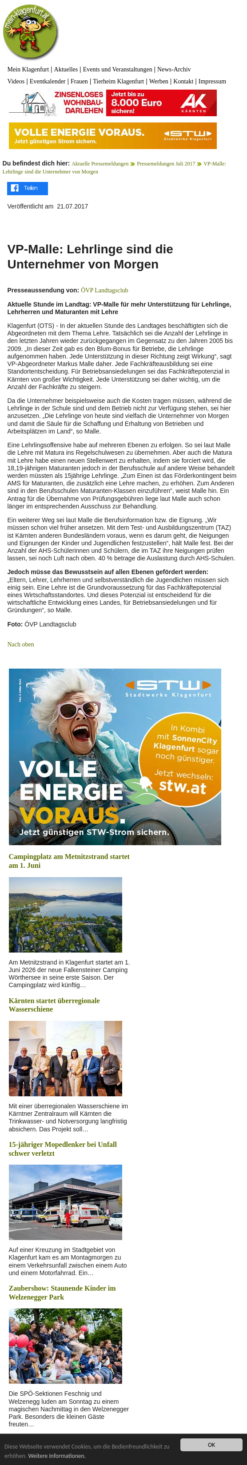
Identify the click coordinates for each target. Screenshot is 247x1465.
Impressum (212, 81)
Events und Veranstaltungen (117, 69)
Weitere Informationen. (57, 1456)
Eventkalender (48, 81)
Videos (15, 81)
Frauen (79, 81)
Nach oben (20, 644)
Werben (158, 81)
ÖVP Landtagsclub (104, 290)
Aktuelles (66, 69)
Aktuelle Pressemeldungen (100, 164)
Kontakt (183, 81)
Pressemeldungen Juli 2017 (166, 164)
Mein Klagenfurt (28, 69)
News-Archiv (174, 69)
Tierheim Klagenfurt (118, 81)
